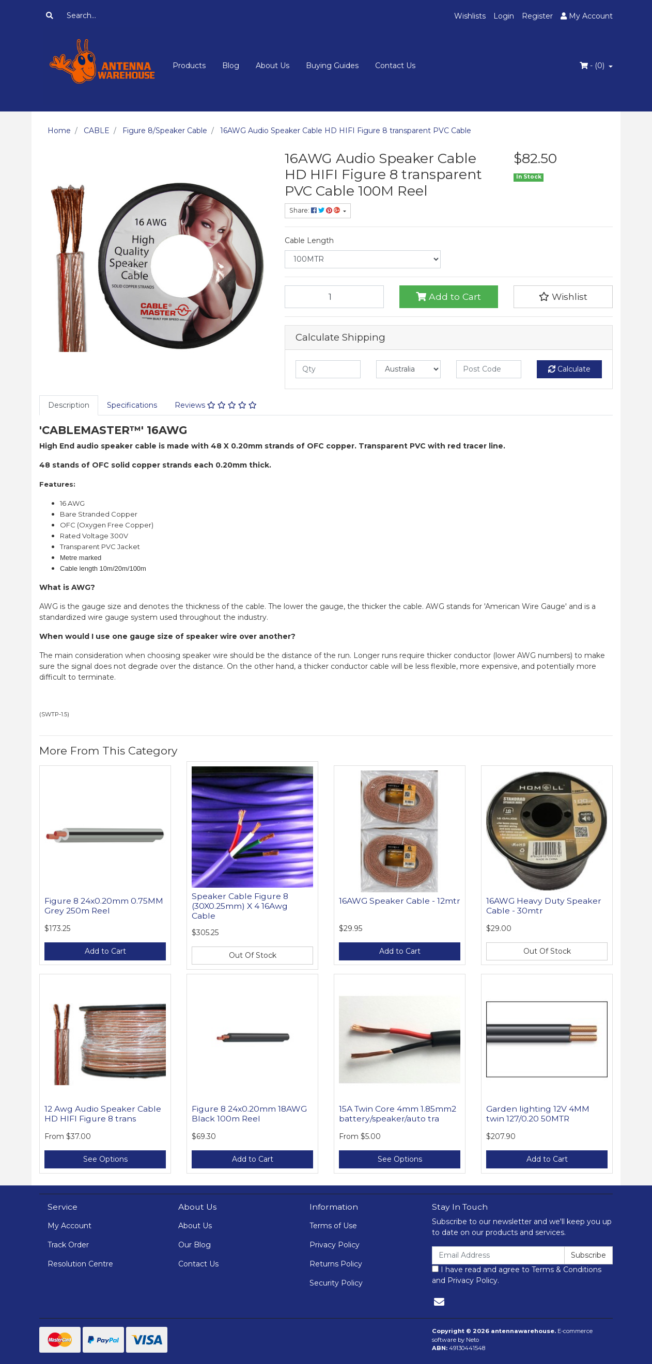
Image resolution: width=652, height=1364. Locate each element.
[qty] (328, 369)
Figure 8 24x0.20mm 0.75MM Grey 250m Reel (103, 906)
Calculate (569, 369)
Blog (230, 65)
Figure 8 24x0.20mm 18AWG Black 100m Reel (249, 1114)
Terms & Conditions (566, 1269)
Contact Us (395, 65)
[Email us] (439, 1302)
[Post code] (488, 369)
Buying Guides (332, 65)
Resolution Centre (80, 1264)
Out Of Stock (252, 955)
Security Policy (336, 1283)
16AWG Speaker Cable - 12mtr (399, 901)
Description (68, 405)
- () (593, 65)
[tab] (68, 405)
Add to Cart (448, 296)
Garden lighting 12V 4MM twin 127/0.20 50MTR (537, 1114)
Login (503, 16)
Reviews (216, 405)
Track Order (68, 1244)
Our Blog (194, 1244)
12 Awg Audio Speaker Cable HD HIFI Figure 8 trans (102, 1114)
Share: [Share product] (315, 210)
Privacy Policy (334, 1244)
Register (537, 16)
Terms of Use (333, 1225)
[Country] (408, 369)
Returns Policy (335, 1264)
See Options (105, 1159)
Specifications (132, 405)
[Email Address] (498, 1255)
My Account (69, 1225)
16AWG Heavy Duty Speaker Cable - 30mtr (543, 906)
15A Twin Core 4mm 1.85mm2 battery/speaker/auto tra (397, 1114)
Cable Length (309, 240)
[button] (563, 296)
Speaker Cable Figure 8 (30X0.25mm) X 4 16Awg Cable (240, 906)
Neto (472, 1339)
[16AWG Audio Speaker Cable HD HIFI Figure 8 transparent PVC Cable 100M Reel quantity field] (334, 296)
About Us (272, 65)
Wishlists (470, 16)
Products (189, 65)
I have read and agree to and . (516, 1275)
